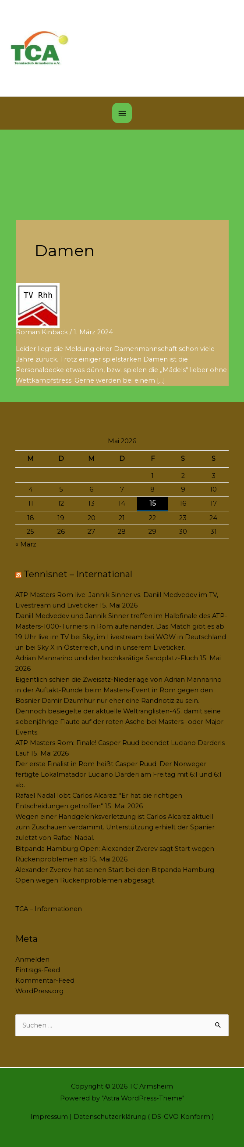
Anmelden (32, 959)
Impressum (49, 1117)
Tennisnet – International (78, 574)
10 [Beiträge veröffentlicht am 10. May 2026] (213, 489)
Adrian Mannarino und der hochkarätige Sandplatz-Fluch (106, 658)
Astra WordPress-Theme (142, 1098)
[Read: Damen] (38, 305)
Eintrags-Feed (37, 970)
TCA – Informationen (48, 909)
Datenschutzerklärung (110, 1117)
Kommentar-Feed (44, 980)
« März (25, 544)
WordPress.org (39, 991)
